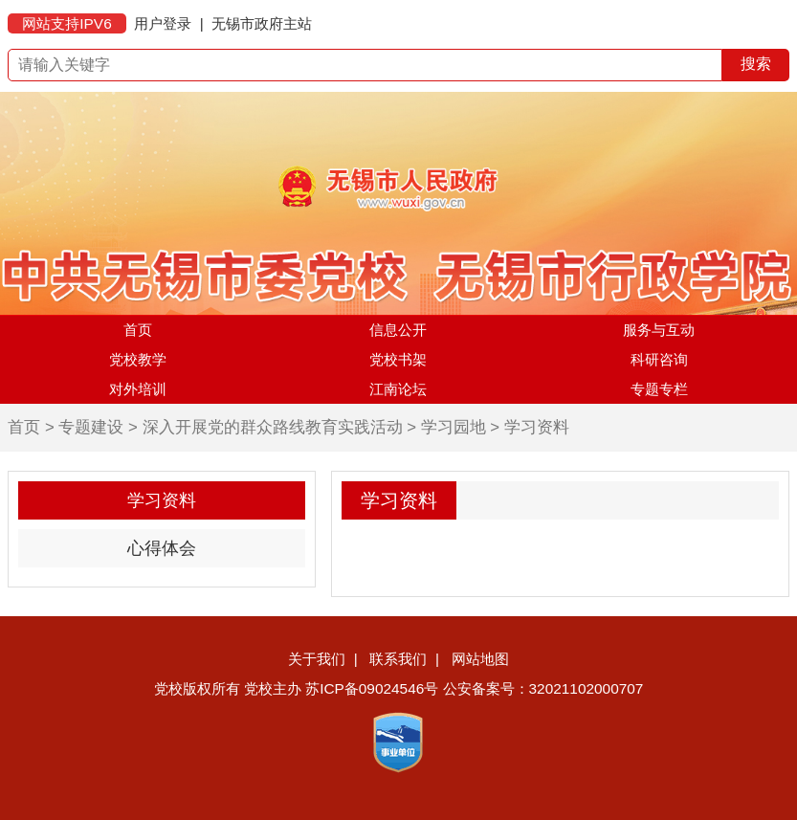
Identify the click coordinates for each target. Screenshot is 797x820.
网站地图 (480, 659)
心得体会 (161, 548)
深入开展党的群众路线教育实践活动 (273, 427)
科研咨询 (659, 359)
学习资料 (536, 427)
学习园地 (453, 427)
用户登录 (162, 23)
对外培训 (137, 389)
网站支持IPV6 (66, 23)
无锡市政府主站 (261, 23)
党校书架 (398, 359)
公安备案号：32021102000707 (543, 688)
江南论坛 (398, 389)
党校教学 (137, 359)
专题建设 (90, 427)
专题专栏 (659, 389)
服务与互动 (659, 329)
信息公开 (398, 329)
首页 (137, 329)
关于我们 (316, 659)
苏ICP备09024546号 (371, 688)
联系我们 (398, 659)
